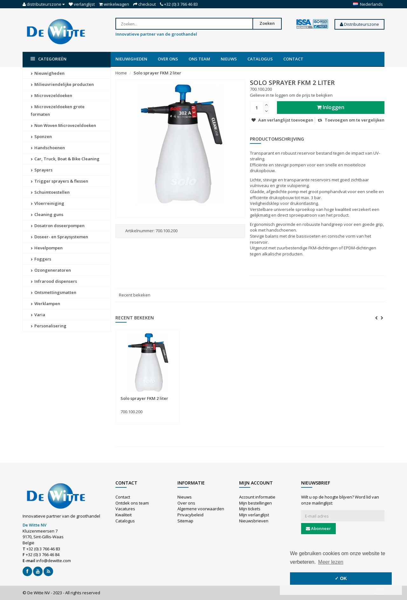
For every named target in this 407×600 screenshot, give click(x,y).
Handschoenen (48, 147)
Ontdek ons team (132, 503)
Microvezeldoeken (51, 95)
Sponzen (41, 136)
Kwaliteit (123, 515)
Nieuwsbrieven (253, 521)
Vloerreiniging (47, 203)
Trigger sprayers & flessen (59, 181)
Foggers (41, 259)
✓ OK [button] (341, 578)
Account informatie (257, 497)
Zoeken (267, 23)
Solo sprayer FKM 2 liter (157, 73)
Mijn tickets (249, 509)
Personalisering (48, 326)
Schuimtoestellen (50, 192)
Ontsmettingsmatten (53, 292)
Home (121, 73)
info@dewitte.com (53, 560)
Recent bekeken (134, 295)
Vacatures (125, 509)
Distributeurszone (359, 24)
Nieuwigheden (131, 59)
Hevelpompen (47, 248)
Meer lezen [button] (330, 562)
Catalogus (260, 59)
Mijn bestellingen (255, 503)
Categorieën (48, 59)
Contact (293, 59)
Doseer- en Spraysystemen (59, 237)
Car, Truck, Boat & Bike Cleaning (65, 159)
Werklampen (45, 303)
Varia (38, 314)
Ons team (199, 59)
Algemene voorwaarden (200, 509)
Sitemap (185, 521)
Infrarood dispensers (54, 281)
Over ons (168, 59)
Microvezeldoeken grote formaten (58, 110)
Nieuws (229, 59)
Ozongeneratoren (51, 270)
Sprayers (41, 170)
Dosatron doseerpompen (58, 225)
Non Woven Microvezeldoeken (63, 125)
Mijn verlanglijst (254, 515)
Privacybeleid (190, 515)
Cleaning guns (47, 214)
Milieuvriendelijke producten (62, 84)
